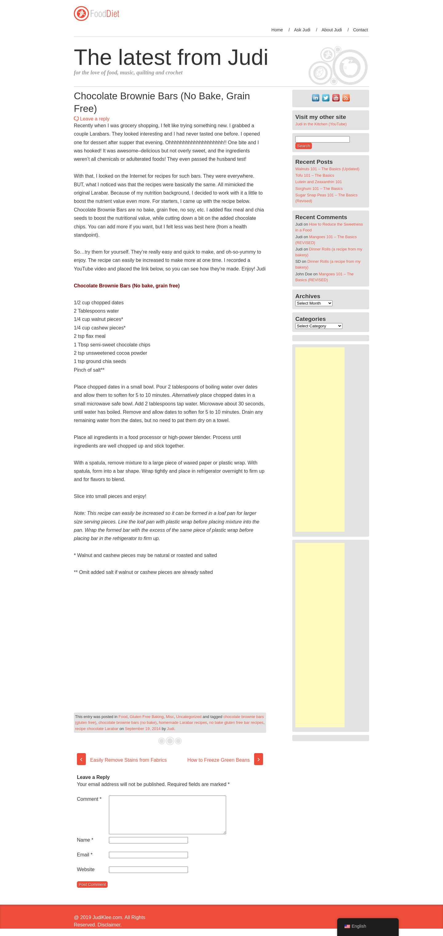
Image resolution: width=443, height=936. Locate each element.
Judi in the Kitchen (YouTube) (321, 124)
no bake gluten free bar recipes (236, 722)
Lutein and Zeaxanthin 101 (318, 182)
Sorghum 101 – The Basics (319, 188)
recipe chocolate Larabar (96, 728)
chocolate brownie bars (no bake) (127, 722)
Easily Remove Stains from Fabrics (122, 760)
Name (85, 847)
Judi (170, 728)
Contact (360, 29)
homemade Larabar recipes (183, 722)
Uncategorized (189, 716)
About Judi (331, 29)
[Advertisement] (320, 439)
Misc (170, 716)
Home (277, 29)
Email (85, 862)
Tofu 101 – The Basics (314, 175)
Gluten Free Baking (147, 716)
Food (123, 716)
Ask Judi (302, 29)
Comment (89, 799)
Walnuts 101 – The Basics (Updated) (327, 169)
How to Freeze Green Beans (225, 760)
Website (86, 876)
